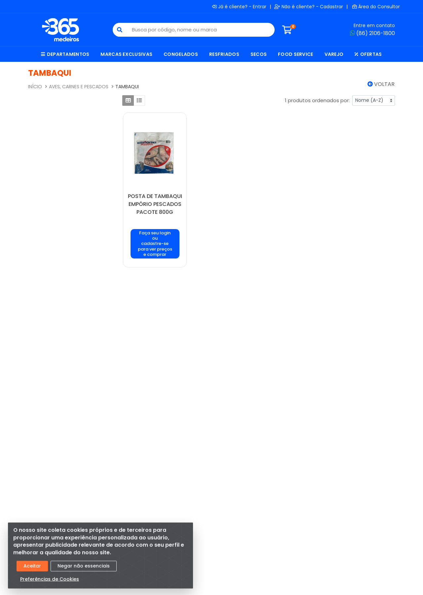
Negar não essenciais (84, 569)
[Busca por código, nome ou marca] (200, 30)
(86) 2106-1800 (372, 33)
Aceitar (32, 569)
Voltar (381, 84)
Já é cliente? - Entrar (239, 6)
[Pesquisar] (120, 30)
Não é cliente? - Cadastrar (308, 6)
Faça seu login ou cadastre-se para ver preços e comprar (155, 244)
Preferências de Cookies (49, 582)
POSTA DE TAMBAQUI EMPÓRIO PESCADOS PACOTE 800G (155, 204)
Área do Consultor (376, 6)
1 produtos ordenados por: (317, 100)
